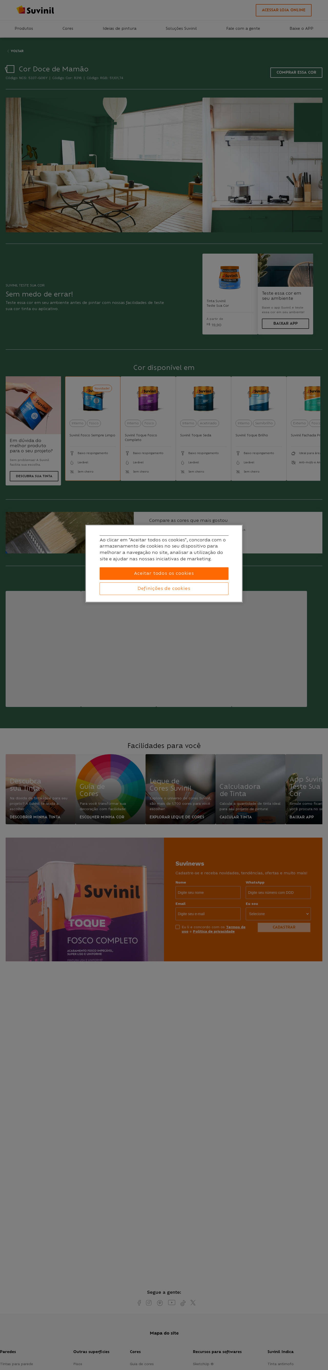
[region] (164, 564)
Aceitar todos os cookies (164, 573)
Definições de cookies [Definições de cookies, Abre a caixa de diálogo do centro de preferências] (164, 589)
